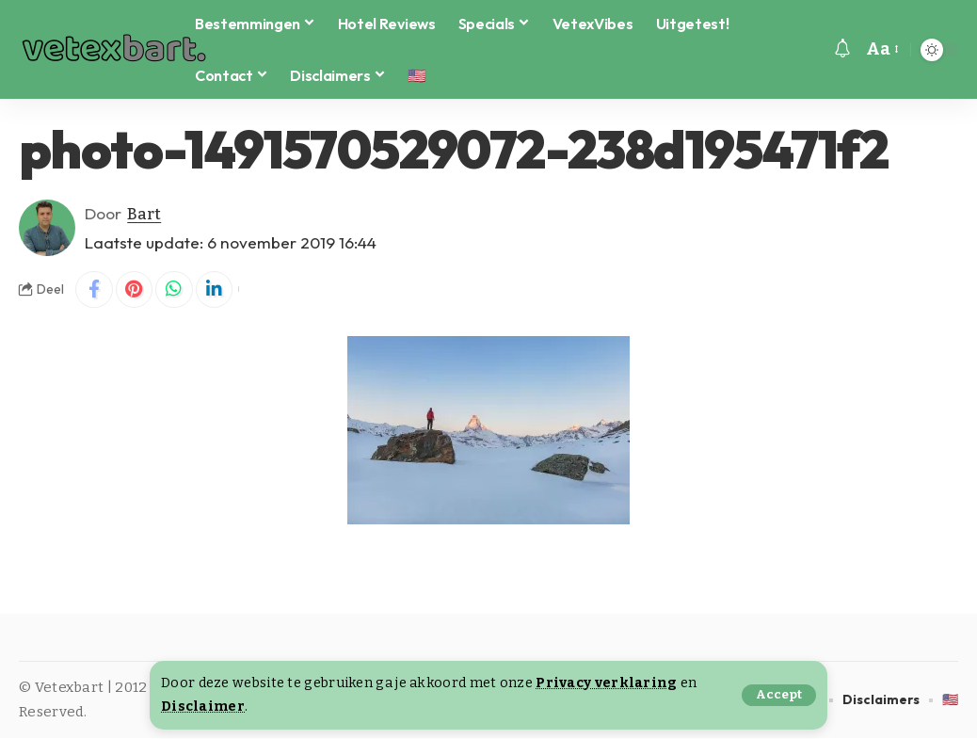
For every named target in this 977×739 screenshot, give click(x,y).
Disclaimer (203, 707)
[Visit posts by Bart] (47, 228)
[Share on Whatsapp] (175, 290)
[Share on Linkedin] (215, 290)
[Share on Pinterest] (134, 290)
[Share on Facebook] (94, 290)
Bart (144, 213)
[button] (779, 695)
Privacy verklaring (606, 683)
